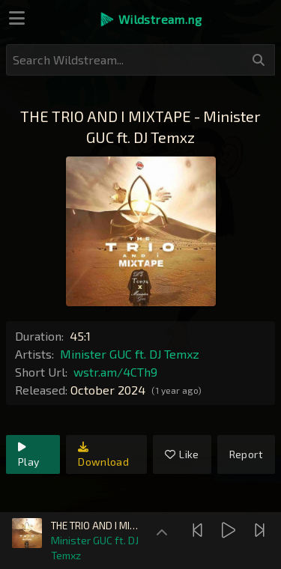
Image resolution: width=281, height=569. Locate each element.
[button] (150, 19)
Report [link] (246, 454)
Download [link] (103, 455)
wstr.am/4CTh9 (115, 372)
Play (28, 455)
